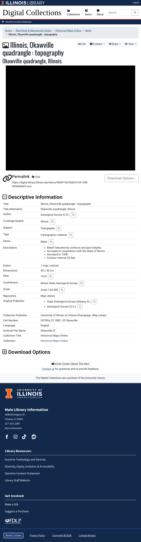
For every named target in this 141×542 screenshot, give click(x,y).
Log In (136, 2)
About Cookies (13, 535)
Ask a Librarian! (13, 428)
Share (114, 44)
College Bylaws (87, 535)
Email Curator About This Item (70, 363)
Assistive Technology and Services (25, 460)
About (100, 12)
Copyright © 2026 (61, 535)
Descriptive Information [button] (32, 197)
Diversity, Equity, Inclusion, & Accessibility (29, 467)
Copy (36, 176)
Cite (82, 44)
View (130, 44)
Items (88, 12)
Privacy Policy (37, 535)
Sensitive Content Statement (18, 22)
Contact (96, 44)
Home (8, 30)
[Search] (119, 13)
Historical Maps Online (68, 30)
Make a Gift (11, 504)
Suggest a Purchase (17, 511)
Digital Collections (32, 12)
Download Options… (121, 178)
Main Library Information (26, 410)
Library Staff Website (17, 480)
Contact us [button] (48, 368)
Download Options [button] (26, 352)
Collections (73, 12)
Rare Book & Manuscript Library (34, 30)
